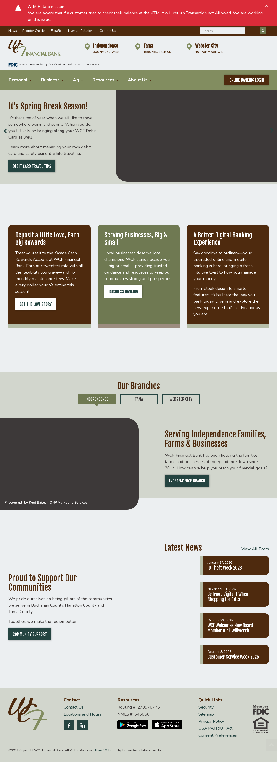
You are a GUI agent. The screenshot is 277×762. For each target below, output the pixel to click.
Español (57, 31)
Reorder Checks (33, 31)
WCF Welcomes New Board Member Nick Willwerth (230, 628)
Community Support (30, 634)
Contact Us (108, 31)
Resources (105, 80)
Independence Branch (187, 480)
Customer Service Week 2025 (233, 657)
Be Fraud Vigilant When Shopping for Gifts (228, 596)
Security (206, 707)
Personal (20, 80)
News (12, 31)
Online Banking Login (246, 80)
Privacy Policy (211, 721)
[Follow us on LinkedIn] (82, 726)
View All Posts (255, 549)
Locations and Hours (82, 714)
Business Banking (123, 291)
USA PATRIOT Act (215, 728)
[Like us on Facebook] (69, 726)
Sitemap (206, 714)
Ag (78, 80)
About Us (140, 80)
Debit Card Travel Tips (32, 166)
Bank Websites (106, 750)
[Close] (266, 5)
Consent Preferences (217, 735)
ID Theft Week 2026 (225, 568)
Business (52, 80)
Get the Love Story (36, 304)
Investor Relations (81, 31)
